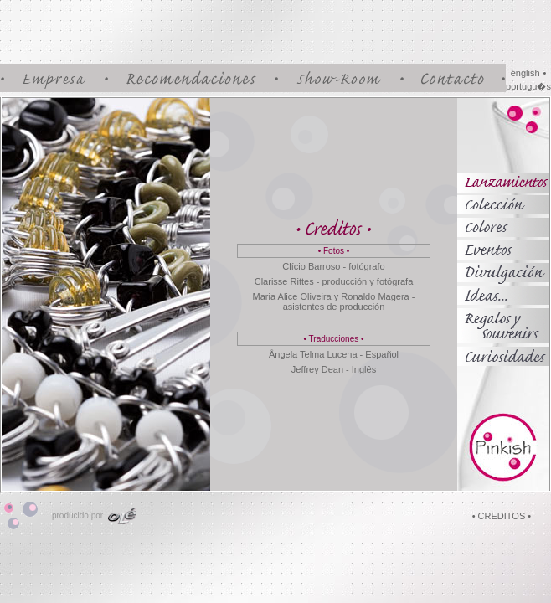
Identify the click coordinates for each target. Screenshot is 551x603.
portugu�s (528, 86)
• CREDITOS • (501, 516)
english (525, 73)
